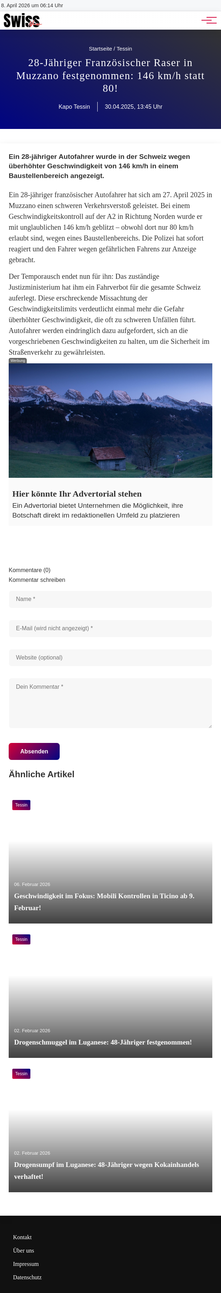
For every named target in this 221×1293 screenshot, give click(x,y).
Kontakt (22, 1237)
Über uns (23, 1250)
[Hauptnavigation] (206, 20)
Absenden (34, 751)
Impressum (26, 1264)
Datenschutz (27, 1277)
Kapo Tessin (74, 107)
